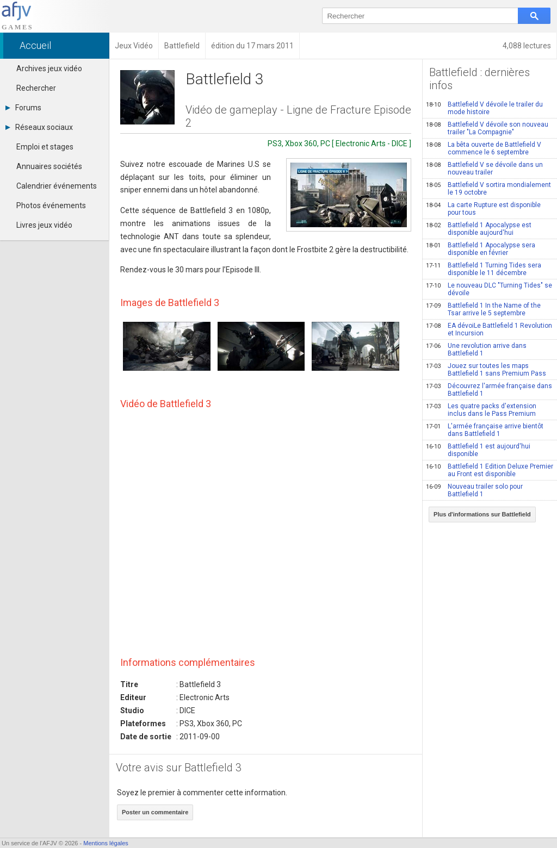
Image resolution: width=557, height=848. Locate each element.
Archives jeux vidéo (49, 68)
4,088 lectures (527, 45)
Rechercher (36, 88)
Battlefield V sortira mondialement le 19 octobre (488, 188)
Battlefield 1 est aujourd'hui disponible (478, 450)
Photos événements (51, 205)
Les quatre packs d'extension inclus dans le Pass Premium (481, 409)
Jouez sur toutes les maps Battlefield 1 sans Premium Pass (486, 369)
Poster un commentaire (155, 812)
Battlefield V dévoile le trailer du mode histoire (484, 108)
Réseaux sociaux (39, 127)
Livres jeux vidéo (44, 225)
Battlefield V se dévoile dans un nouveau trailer (484, 168)
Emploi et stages (44, 146)
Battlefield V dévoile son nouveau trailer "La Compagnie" (487, 128)
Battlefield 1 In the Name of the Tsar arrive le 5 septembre (483, 309)
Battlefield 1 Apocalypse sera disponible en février (480, 249)
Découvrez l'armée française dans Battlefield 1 (489, 389)
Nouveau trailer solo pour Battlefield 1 (474, 490)
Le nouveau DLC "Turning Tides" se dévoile (489, 289)
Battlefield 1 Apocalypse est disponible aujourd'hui (478, 228)
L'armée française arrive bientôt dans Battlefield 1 (484, 430)
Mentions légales (105, 843)
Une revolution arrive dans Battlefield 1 (476, 349)
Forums (23, 107)
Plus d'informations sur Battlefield (482, 514)
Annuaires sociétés (49, 166)
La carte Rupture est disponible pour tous (483, 208)
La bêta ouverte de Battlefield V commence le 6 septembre (483, 148)
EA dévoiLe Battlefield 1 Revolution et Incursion (489, 329)
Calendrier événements (56, 186)
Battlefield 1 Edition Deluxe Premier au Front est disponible (489, 470)
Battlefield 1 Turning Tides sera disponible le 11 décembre (483, 269)
